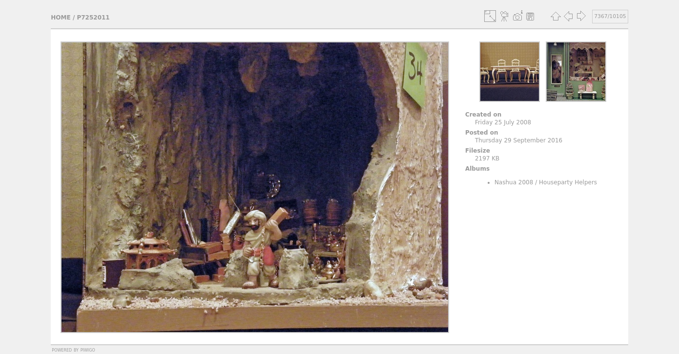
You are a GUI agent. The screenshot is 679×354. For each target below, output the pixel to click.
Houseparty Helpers (568, 182)
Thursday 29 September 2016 (518, 140)
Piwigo (88, 349)
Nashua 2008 (514, 182)
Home (60, 17)
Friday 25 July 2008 (503, 122)
